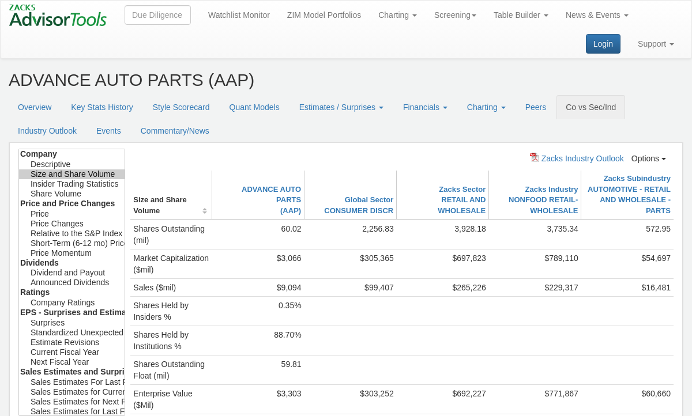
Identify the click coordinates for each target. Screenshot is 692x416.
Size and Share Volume (72, 174)
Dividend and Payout (72, 273)
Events (108, 130)
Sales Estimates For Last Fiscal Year (72, 382)
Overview (34, 107)
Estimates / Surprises (341, 107)
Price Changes (72, 224)
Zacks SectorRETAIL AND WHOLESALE (462, 200)
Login (603, 43)
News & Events (597, 15)
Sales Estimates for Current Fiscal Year (72, 392)
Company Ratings (72, 303)
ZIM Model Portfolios (324, 15)
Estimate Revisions (72, 342)
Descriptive (72, 164)
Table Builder (521, 15)
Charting (397, 15)
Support (656, 43)
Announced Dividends (72, 283)
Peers (536, 107)
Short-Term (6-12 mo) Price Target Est (72, 243)
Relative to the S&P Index (72, 234)
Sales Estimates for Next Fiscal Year (72, 402)
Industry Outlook (47, 130)
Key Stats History (102, 107)
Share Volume (72, 194)
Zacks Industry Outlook (577, 158)
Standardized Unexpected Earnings (72, 333)
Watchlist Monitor (239, 15)
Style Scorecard (181, 107)
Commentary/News (175, 130)
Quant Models (255, 107)
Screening (455, 15)
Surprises (72, 323)
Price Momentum (72, 253)
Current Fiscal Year (72, 352)
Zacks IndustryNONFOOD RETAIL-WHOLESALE (543, 200)
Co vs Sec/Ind (591, 107)
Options (648, 158)
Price (72, 214)
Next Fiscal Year (72, 362)
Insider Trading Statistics (72, 184)
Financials (425, 107)
